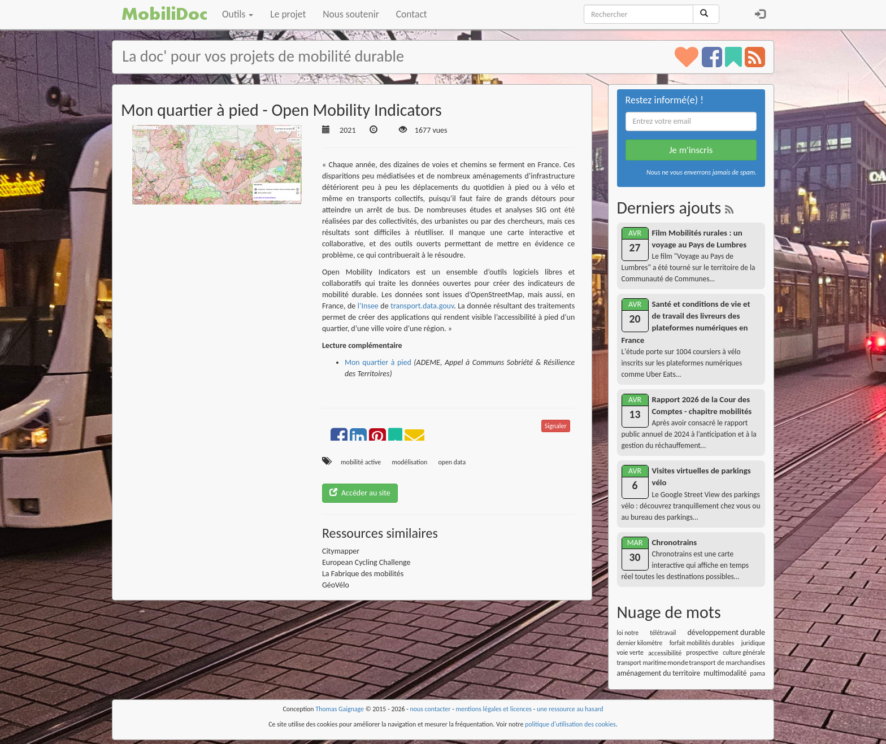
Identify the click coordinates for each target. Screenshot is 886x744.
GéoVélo (335, 585)
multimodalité (724, 673)
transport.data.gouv (422, 306)
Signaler (556, 426)
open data (452, 462)
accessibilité (664, 653)
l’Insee (368, 306)
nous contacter (430, 709)
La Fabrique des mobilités (362, 573)
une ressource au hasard (570, 709)
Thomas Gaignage (339, 709)
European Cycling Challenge (366, 562)
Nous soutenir (351, 14)
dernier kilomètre (640, 643)
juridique (753, 643)
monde (677, 662)
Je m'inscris (691, 150)
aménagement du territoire (659, 673)
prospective (702, 652)
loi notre (628, 633)
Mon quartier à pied (378, 362)
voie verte (630, 652)
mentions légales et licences (493, 709)
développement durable (726, 632)
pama (757, 673)
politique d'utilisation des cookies (570, 724)
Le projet (288, 14)
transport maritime (642, 663)
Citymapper (340, 551)
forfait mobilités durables (702, 643)
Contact (411, 14)
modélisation (409, 462)
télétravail (663, 633)
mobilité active (361, 462)
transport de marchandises (727, 662)
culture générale (744, 652)
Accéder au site (359, 493)
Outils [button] (237, 14)
